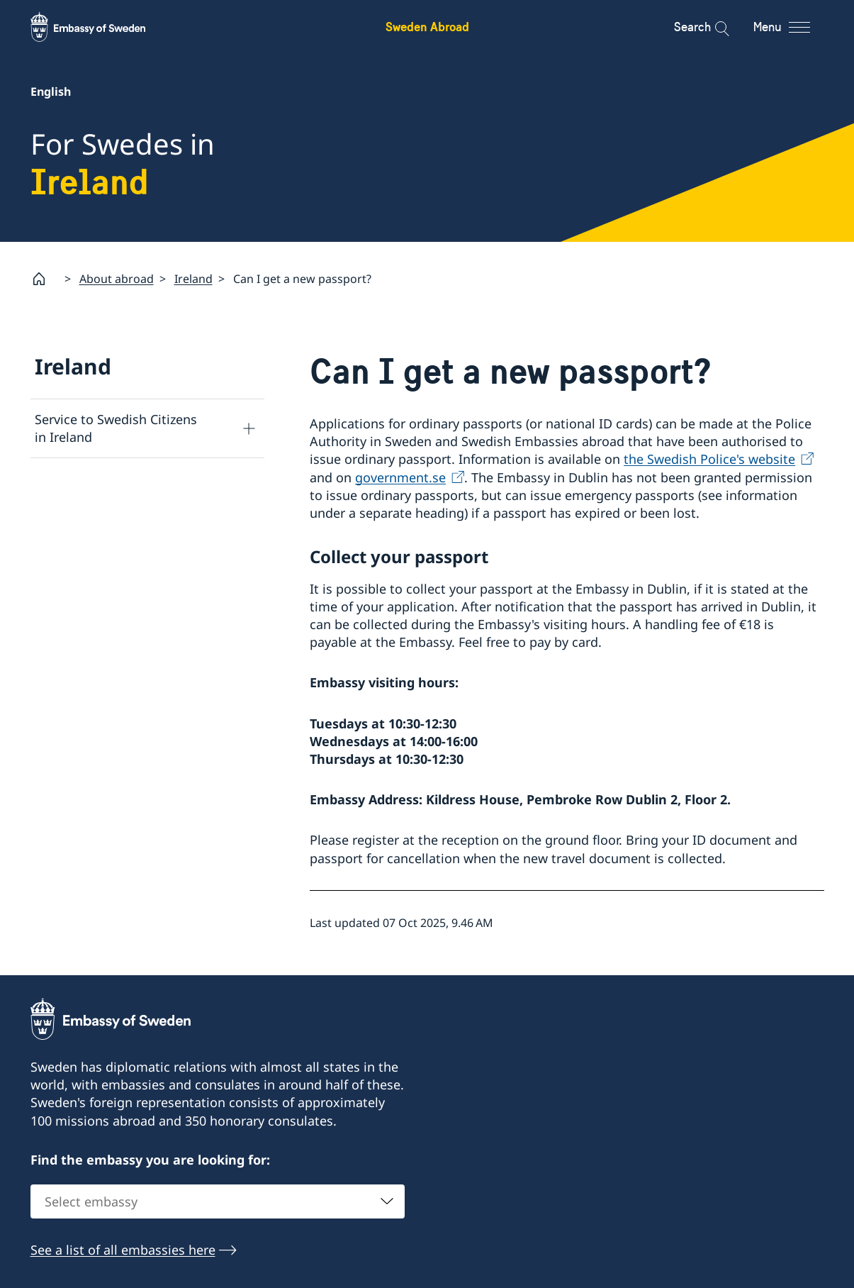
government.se (400, 476)
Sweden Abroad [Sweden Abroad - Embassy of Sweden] (427, 26)
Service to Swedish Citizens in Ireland (116, 428)
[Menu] (794, 27)
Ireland (193, 278)
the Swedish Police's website (709, 458)
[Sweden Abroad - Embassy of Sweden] (101, 27)
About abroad (116, 278)
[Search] (712, 27)
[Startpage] (44, 279)
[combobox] (217, 1202)
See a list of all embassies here (122, 1250)
